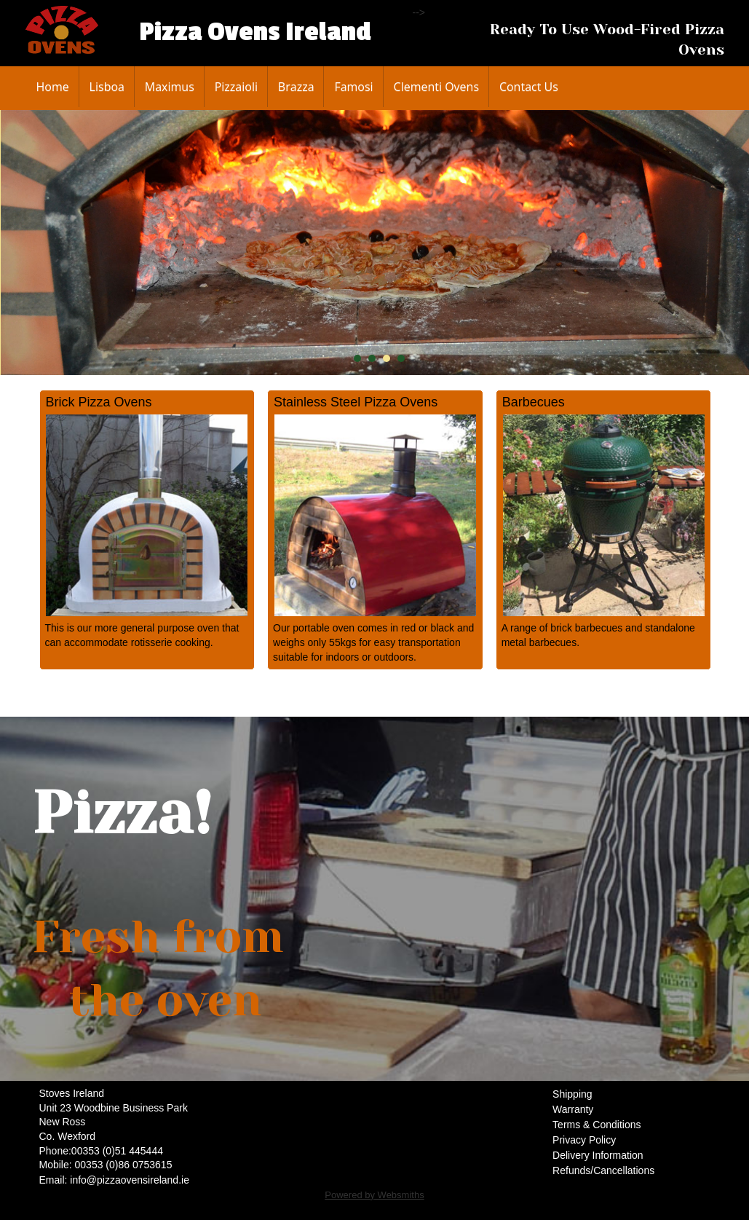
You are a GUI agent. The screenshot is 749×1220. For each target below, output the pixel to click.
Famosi (353, 87)
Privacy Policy (584, 1140)
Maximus (169, 87)
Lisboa (107, 87)
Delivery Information (597, 1155)
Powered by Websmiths (374, 1194)
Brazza (296, 87)
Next (734, 242)
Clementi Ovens (436, 87)
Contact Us (528, 87)
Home (52, 87)
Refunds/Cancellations (603, 1170)
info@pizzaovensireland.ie (129, 1180)
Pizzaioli (236, 87)
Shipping (572, 1094)
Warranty (572, 1109)
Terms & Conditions (596, 1124)
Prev (23, 242)
